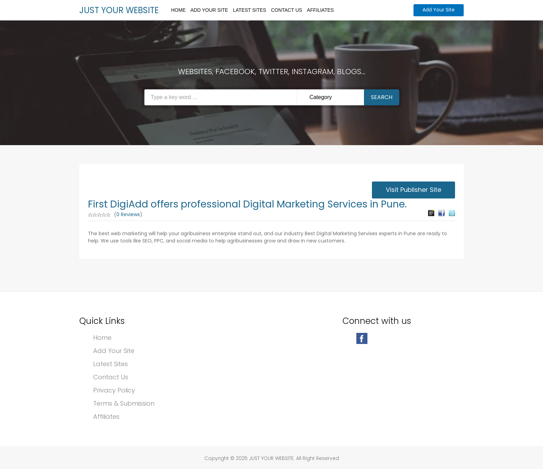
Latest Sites (249, 10)
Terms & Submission (123, 403)
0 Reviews (128, 214)
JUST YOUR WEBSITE (119, 10)
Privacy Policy (114, 390)
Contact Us (286, 10)
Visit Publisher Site (413, 189)
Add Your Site (209, 10)
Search (381, 97)
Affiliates (320, 10)
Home (178, 10)
